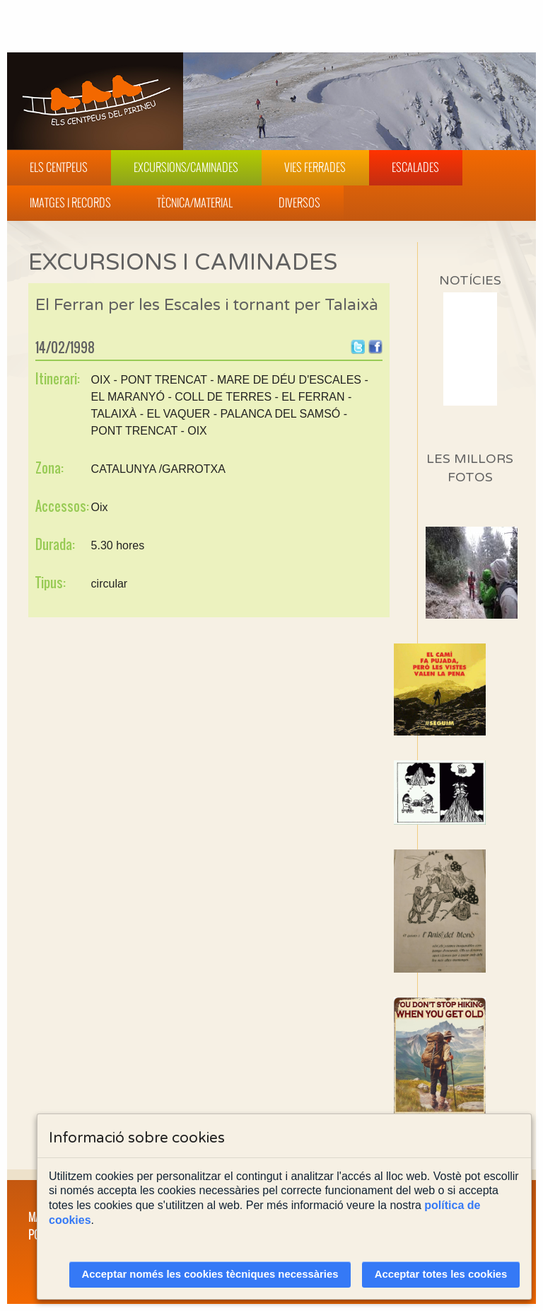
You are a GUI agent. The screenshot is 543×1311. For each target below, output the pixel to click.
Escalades (415, 167)
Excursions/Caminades (186, 167)
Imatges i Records (70, 202)
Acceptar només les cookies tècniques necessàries (210, 1274)
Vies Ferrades (315, 167)
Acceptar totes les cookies (441, 1274)
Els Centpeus (59, 167)
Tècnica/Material (195, 202)
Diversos (299, 202)
